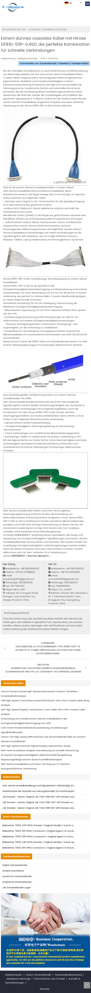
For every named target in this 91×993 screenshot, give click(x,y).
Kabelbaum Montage (55, 29)
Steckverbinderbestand (68, 974)
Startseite (34, 29)
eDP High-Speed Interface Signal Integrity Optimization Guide (35, 745)
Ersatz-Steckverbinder (38, 974)
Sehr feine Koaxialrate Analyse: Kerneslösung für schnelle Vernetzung (40, 750)
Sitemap (44, 988)
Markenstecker (13, 974)
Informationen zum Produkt (49, 978)
